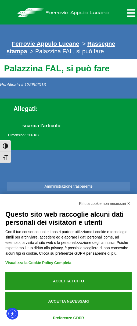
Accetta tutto (68, 281)
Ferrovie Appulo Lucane (68, 11)
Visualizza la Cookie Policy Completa (38, 263)
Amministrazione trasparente (68, 186)
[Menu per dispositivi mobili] (130, 12)
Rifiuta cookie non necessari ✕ (104, 203)
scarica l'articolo (41, 125)
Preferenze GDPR (68, 318)
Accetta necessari (68, 301)
